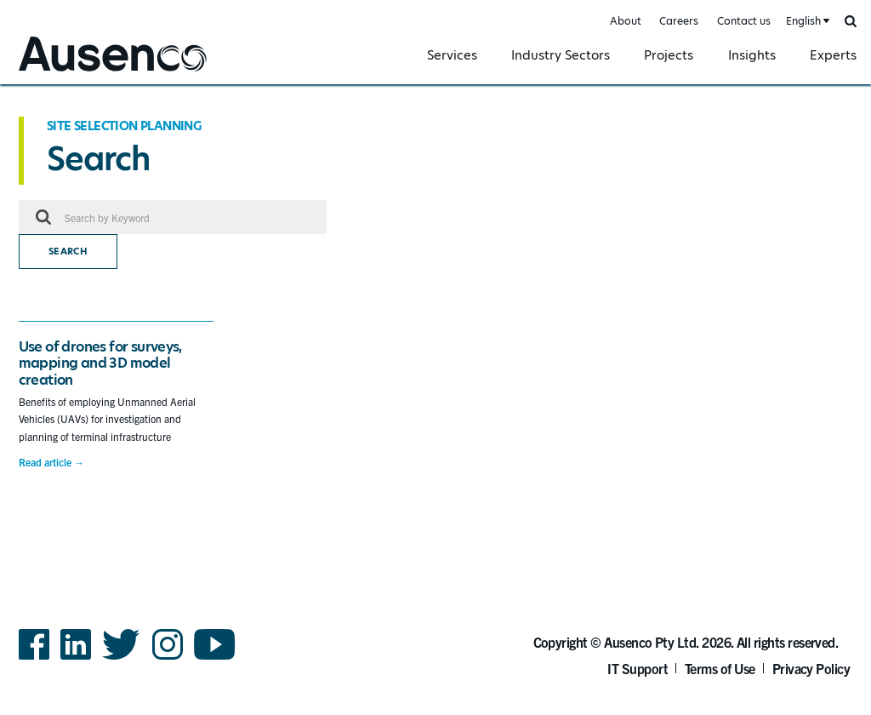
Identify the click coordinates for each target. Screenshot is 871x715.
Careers (678, 21)
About (625, 21)
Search (68, 251)
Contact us (744, 21)
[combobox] (806, 21)
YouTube (215, 658)
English (803, 21)
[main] (435, 310)
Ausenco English (60, 73)
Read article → (51, 462)
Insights (752, 55)
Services (452, 55)
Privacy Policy (811, 668)
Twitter (121, 658)
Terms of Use (720, 668)
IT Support (637, 668)
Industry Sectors (560, 55)
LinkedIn (75, 658)
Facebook (34, 658)
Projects (668, 55)
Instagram (167, 658)
